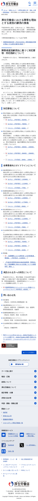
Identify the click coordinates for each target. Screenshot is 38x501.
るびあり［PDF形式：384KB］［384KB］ (20, 154)
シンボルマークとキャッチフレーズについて (10, 466)
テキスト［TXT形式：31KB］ (16, 250)
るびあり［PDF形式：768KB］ (17, 124)
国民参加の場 (19, 364)
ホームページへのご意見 (10, 475)
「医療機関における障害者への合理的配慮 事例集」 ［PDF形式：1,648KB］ (20, 257)
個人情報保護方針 (27, 459)
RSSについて (25, 470)
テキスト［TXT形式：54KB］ (16, 128)
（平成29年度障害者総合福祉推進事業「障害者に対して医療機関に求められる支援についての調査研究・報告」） (20, 264)
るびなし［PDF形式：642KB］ (17, 120)
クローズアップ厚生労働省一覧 (13, 423)
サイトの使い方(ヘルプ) (10, 470)
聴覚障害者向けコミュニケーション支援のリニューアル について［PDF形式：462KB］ (19, 288)
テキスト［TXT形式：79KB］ (16, 227)
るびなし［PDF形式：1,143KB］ (18, 219)
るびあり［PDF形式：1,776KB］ (18, 202)
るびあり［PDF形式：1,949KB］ (18, 223)
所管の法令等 (19, 398)
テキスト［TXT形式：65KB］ (16, 206)
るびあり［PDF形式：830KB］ (17, 246)
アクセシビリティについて (28, 466)
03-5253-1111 (19, 493)
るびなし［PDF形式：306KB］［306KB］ (20, 148)
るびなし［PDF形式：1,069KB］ (18, 198)
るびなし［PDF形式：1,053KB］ (18, 179)
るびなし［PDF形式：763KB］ (17, 242)
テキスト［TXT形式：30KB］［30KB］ (20, 160)
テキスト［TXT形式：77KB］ (16, 188)
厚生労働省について (19, 387)
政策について (19, 382)
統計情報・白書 (19, 392)
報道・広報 (19, 376)
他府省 (5, 412)
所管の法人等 (7, 416)
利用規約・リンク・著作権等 (10, 460)
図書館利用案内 (8, 419)
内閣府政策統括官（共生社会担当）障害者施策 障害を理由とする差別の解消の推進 (19, 43)
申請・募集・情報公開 (19, 403)
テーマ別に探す (19, 371)
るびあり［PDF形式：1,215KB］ (18, 184)
